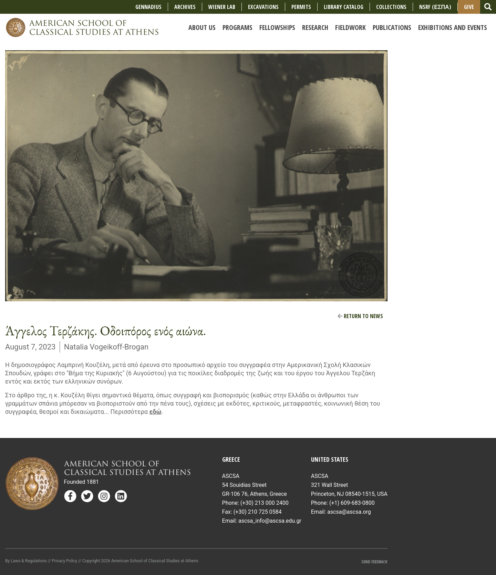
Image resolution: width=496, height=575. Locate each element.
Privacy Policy (64, 560)
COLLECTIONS (391, 7)
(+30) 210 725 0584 (258, 512)
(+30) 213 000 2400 (264, 503)
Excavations (263, 7)
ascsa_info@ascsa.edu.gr (269, 521)
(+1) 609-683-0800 (352, 503)
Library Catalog (343, 7)
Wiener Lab (221, 7)
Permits (301, 7)
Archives (185, 7)
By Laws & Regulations (26, 560)
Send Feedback (374, 562)
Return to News (360, 316)
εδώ (155, 411)
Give (469, 7)
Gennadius (148, 7)
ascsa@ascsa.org (349, 512)
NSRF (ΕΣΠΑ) (435, 7)
